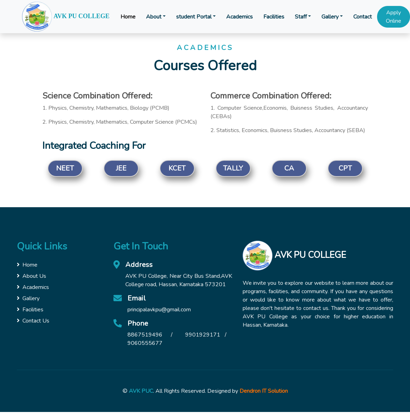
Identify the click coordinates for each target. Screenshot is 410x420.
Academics (239, 17)
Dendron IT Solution (263, 391)
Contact (362, 17)
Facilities (273, 17)
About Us (31, 276)
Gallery (330, 17)
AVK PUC (141, 391)
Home (127, 17)
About (153, 17)
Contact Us (33, 321)
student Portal (193, 17)
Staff (301, 17)
